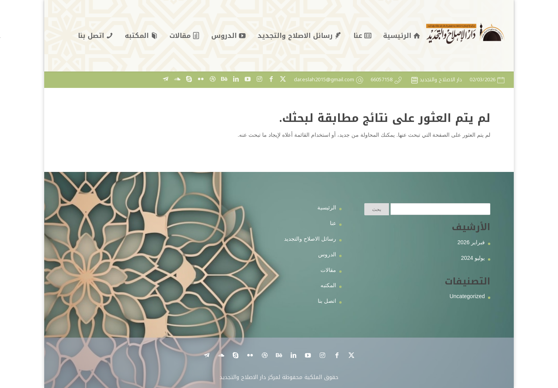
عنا (333, 223)
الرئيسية (326, 207)
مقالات (328, 270)
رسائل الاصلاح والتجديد (310, 239)
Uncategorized (467, 296)
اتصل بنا (327, 301)
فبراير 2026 (471, 242)
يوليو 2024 (473, 258)
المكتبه (328, 285)
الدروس (327, 254)
